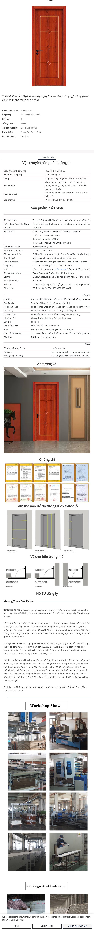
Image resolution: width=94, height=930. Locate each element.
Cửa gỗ (80, 613)
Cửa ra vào (61, 269)
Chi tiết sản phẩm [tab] (47, 157)
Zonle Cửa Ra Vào (12, 610)
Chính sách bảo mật (14, 920)
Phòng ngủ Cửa (74, 269)
